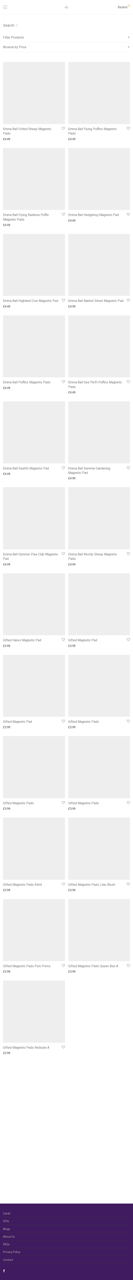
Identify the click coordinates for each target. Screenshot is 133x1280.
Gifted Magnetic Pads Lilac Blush (91, 885)
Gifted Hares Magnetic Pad (22, 640)
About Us (9, 1236)
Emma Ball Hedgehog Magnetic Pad (93, 215)
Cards (6, 1213)
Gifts (6, 1221)
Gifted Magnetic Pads (83, 722)
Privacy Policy (11, 1252)
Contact (8, 1259)
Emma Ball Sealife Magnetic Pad (26, 468)
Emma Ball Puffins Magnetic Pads (27, 382)
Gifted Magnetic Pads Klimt (22, 885)
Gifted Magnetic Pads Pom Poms (27, 966)
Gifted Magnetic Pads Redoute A (26, 1047)
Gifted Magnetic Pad (82, 640)
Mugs (6, 1229)
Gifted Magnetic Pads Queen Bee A (93, 966)
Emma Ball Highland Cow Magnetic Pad (30, 301)
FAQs (6, 1244)
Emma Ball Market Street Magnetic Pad (95, 301)
